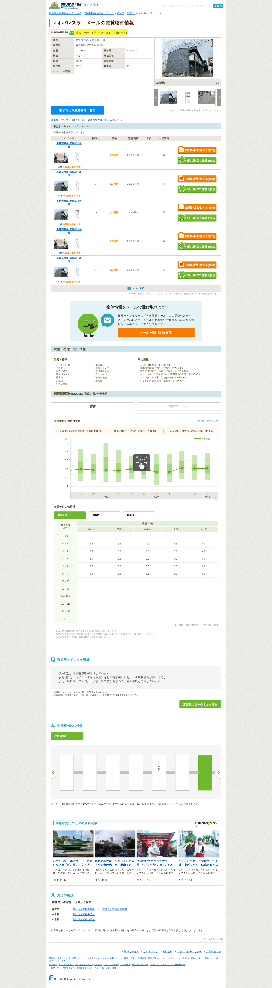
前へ (54, 773)
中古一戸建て (205, 958)
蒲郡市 (131, 13)
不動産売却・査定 (83, 964)
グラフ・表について (208, 421)
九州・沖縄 (111, 968)
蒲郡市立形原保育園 (84, 909)
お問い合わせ (213, 951)
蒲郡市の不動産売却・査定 (77, 110)
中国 (102, 968)
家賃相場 (142, 958)
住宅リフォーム (66, 964)
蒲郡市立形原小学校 (84, 919)
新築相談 (98, 964)
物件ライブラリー (140, 964)
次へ (218, 773)
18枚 (59, 167)
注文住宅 (53, 964)
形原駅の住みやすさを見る (200, 704)
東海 (85, 968)
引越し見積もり (111, 964)
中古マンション (175, 958)
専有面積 (62, 515)
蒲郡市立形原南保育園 (114, 909)
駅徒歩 (130, 515)
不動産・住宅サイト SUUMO (65, 13)
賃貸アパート (116, 958)
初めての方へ (131, 951)
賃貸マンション (101, 958)
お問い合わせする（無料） (197, 150)
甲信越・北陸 (75, 968)
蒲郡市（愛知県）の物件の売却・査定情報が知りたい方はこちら (86, 119)
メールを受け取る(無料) (156, 332)
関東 (65, 968)
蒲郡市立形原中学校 (84, 914)
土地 (215, 958)
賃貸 (115, 32)
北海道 (52, 968)
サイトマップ (150, 951)
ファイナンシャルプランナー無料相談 (167, 964)
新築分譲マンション (157, 958)
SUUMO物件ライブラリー (99, 13)
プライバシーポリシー (189, 951)
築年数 (96, 515)
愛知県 (120, 13)
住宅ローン (125, 964)
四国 (96, 968)
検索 (219, 6)
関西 (91, 968)
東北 (59, 968)
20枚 (59, 196)
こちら (177, 804)
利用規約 (167, 951)
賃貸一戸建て (130, 958)
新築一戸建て (191, 958)
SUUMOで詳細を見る (197, 160)
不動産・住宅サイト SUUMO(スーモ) (66, 958)
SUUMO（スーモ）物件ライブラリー (74, 5)
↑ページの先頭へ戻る (213, 939)
